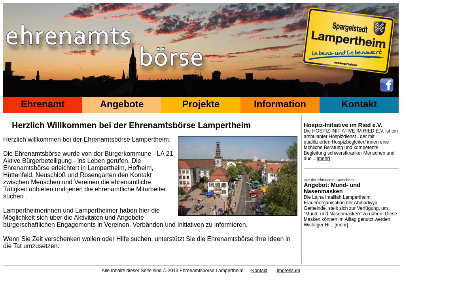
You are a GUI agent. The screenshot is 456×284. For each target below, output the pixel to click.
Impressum (288, 270)
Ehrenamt (43, 104)
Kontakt (359, 104)
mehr (323, 158)
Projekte (201, 104)
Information (280, 104)
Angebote (122, 104)
